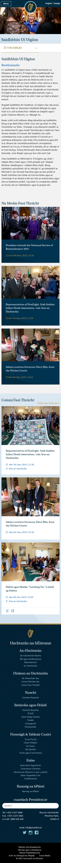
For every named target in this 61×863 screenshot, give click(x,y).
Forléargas (13, 47)
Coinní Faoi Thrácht (30, 685)
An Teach (30, 746)
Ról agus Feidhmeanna (30, 659)
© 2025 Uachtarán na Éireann (29, 858)
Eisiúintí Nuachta (30, 710)
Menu (6, 3)
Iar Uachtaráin (30, 665)
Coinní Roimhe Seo (30, 681)
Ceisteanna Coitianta (30, 768)
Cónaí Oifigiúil (30, 742)
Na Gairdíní (30, 749)
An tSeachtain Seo (30, 678)
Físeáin (30, 720)
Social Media (44, 855)
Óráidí (30, 713)
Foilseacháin (30, 726)
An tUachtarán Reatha (30, 655)
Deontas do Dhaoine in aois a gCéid (30, 772)
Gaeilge (57, 3)
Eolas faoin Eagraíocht (30, 765)
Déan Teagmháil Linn (30, 775)
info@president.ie (33, 827)
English (49, 3)
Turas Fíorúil (30, 739)
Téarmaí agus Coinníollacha (29, 850)
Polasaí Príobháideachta (29, 853)
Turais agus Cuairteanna (30, 752)
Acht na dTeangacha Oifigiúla (22, 855)
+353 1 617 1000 (14, 812)
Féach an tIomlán (48, 403)
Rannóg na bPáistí (30, 791)
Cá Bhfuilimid (30, 778)
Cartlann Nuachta (30, 697)
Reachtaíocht (30, 662)
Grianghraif (30, 723)
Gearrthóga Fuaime (30, 716)
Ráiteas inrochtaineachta (30, 847)
